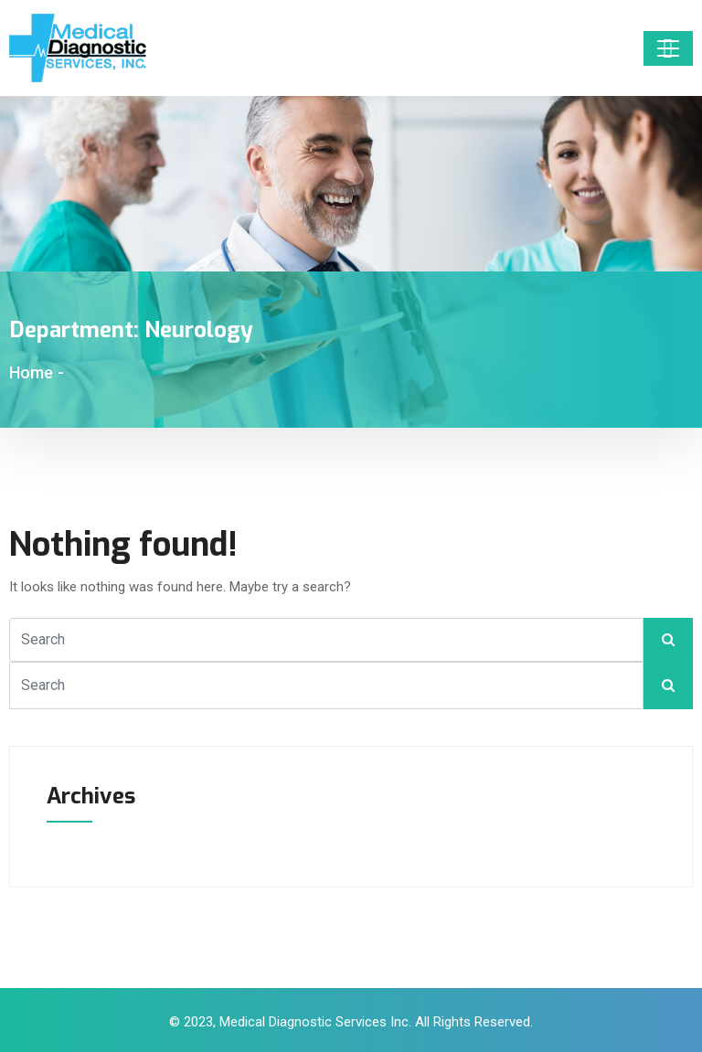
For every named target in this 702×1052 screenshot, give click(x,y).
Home (31, 372)
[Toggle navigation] (668, 48)
